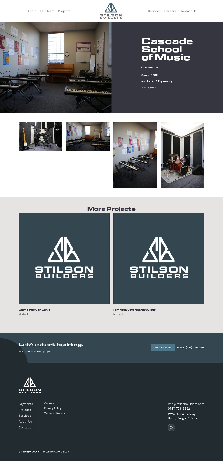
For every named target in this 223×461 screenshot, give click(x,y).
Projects (64, 11)
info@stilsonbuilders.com (186, 404)
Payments (26, 404)
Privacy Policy (52, 408)
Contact (25, 427)
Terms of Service (55, 413)
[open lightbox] (40, 136)
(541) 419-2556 (195, 347)
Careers (170, 11)
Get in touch (163, 347)
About (32, 11)
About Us (25, 421)
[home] (111, 11)
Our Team (47, 11)
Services (154, 11)
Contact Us (188, 11)
